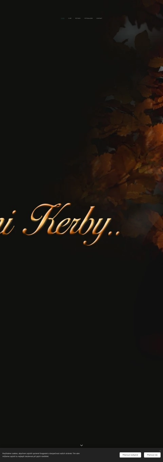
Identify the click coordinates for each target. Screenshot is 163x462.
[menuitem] (75, 18)
